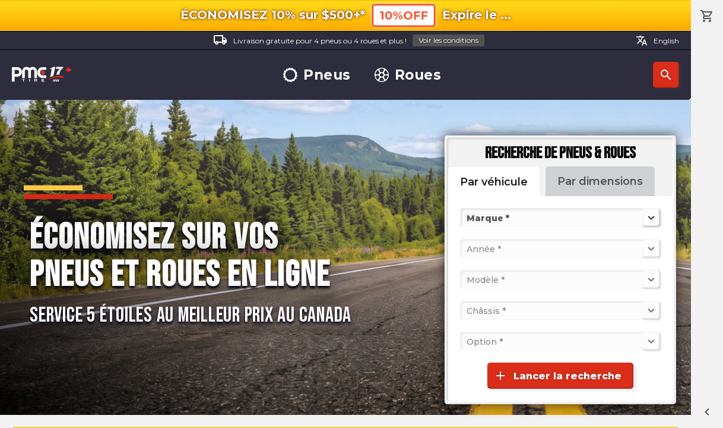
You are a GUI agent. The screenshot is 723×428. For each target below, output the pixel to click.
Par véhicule (494, 181)
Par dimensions (600, 181)
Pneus (317, 75)
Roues (408, 75)
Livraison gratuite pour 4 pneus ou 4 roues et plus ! (348, 41)
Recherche (666, 75)
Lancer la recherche (557, 376)
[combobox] (468, 217)
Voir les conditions (448, 40)
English (657, 40)
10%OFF (403, 15)
